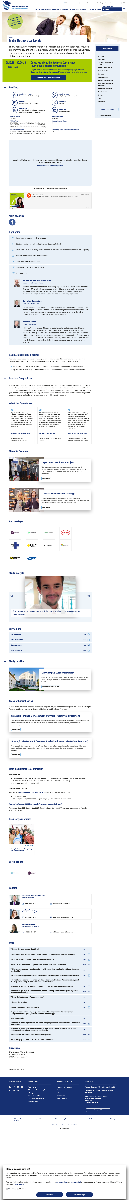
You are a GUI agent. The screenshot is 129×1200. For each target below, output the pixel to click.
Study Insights (103, 71)
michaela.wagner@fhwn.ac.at (63, 940)
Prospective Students (64, 1095)
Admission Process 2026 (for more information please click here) (35, 812)
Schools (59, 1101)
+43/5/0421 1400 (29, 911)
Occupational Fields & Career (105, 63)
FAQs (99, 98)
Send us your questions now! (48, 77)
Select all (49, 1195)
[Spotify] (18, 1099)
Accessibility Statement (90, 1127)
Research (84, 9)
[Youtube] (22, 1096)
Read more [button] (46, 478)
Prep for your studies (105, 88)
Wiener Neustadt (69, 3)
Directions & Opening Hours (38, 1098)
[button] (124, 9)
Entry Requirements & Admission (105, 84)
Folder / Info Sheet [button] (107, 109)
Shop (101, 3)
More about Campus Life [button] (50, 694)
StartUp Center (33, 1109)
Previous (12, 599)
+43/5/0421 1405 (29, 926)
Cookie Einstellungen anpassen (50, 166)
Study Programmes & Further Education (51, 9)
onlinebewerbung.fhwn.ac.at (31, 800)
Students (106, 9)
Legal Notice (19, 1184)
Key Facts (101, 56)
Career (89, 3)
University (74, 9)
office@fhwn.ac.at (91, 1110)
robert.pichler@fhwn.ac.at (61, 911)
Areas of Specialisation (105, 80)
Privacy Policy (18, 1127)
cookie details (76, 1182)
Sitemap (112, 1127)
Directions (101, 101)
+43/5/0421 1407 (29, 940)
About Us (95, 3)
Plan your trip (98, 1118)
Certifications (102, 92)
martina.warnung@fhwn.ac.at (63, 925)
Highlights (101, 59)
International (95, 9)
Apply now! (32, 1095)
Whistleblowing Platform (63, 1127)
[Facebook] (10, 1096)
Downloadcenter (34, 1104)
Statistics (22, 1189)
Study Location (103, 77)
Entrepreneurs (61, 1107)
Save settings (79, 1195)
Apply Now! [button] (107, 49)
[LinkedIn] (18, 1096)
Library (30, 1101)
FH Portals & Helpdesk (36, 1107)
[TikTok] (10, 1099)
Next (89, 599)
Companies (60, 1104)
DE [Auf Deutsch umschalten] (124, 3)
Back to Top (64, 1136)
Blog (84, 3)
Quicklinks (108, 3)
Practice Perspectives (105, 67)
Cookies (16, 1128)
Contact (100, 95)
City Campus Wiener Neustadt (69, 96)
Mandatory (12, 1189)
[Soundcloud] (14, 1099)
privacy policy (61, 1182)
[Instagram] (14, 1096)
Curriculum (101, 74)
